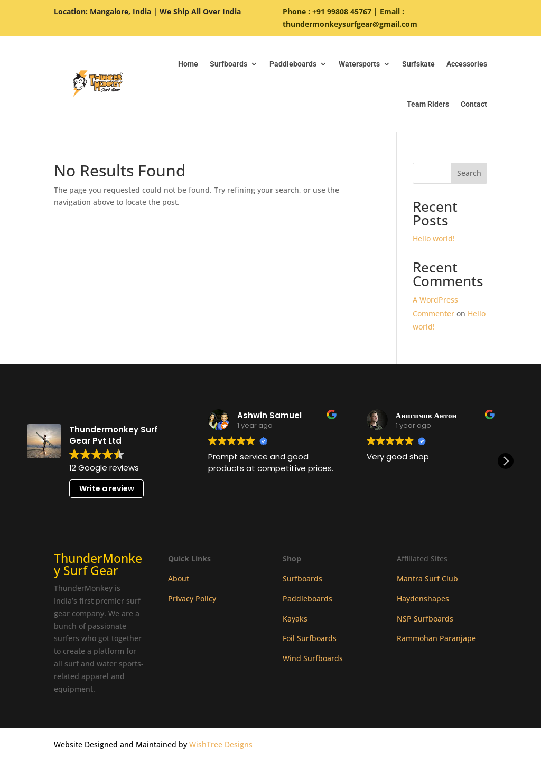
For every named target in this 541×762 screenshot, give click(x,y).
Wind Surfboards (313, 658)
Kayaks (295, 619)
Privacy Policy (192, 599)
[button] (506, 461)
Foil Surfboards (310, 638)
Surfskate (418, 64)
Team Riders (428, 104)
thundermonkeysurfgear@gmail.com (350, 24)
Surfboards (228, 64)
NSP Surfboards (425, 619)
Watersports (359, 64)
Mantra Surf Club (427, 578)
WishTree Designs (221, 744)
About (178, 578)
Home (188, 64)
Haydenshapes (423, 599)
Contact (474, 104)
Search (469, 173)
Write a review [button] (106, 488)
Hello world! (434, 238)
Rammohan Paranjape (436, 638)
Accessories (466, 64)
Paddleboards (292, 64)
